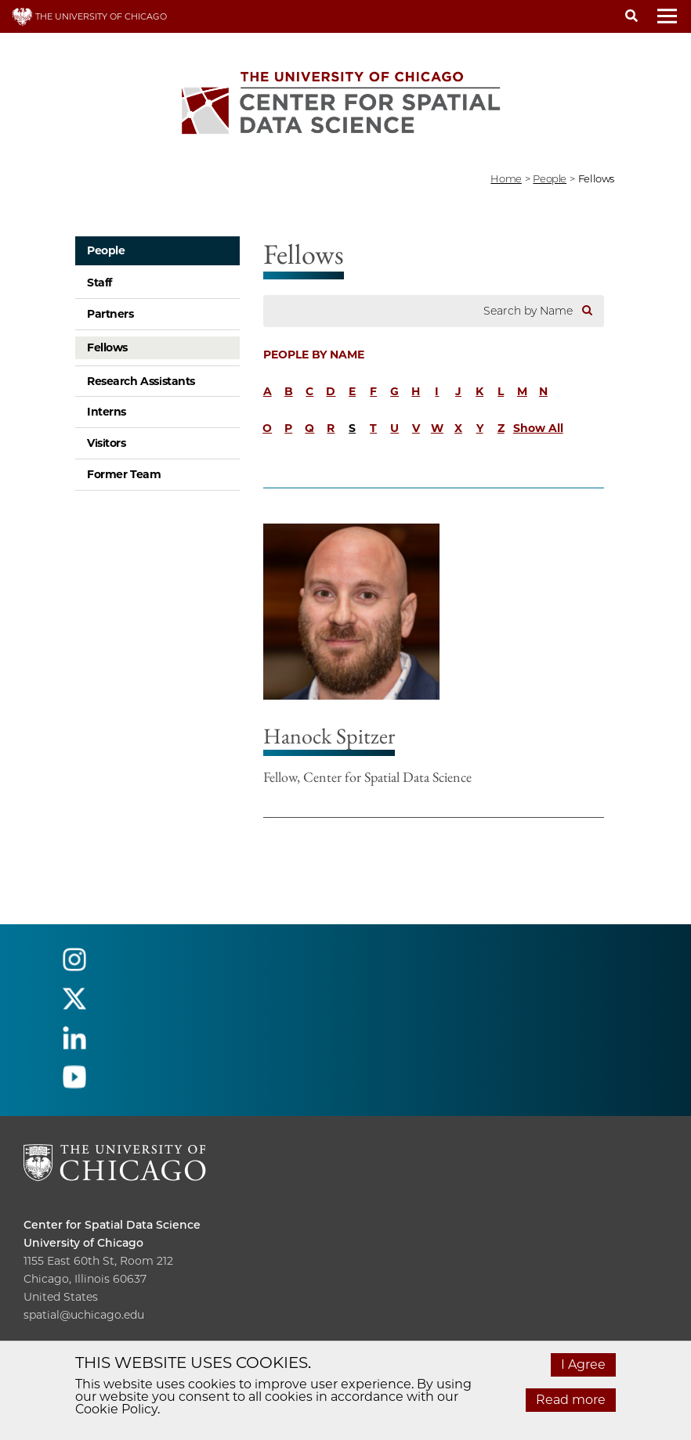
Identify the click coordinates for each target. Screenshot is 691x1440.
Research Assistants (141, 381)
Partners (110, 314)
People (106, 250)
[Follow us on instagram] (74, 966)
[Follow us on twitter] (74, 1005)
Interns (106, 412)
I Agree (583, 1364)
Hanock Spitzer (329, 736)
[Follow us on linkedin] (74, 1044)
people (549, 178)
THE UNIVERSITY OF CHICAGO (89, 16)
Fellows (107, 347)
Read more (571, 1399)
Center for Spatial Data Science (112, 1225)
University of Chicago (83, 1243)
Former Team (124, 474)
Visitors (106, 443)
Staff (99, 282)
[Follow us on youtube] (74, 1083)
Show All (538, 428)
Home (505, 178)
